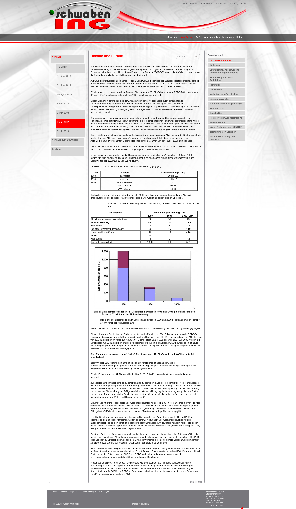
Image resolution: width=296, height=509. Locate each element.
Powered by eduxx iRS (140, 504)
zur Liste (181, 56)
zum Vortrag (196, 482)
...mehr (236, 508)
